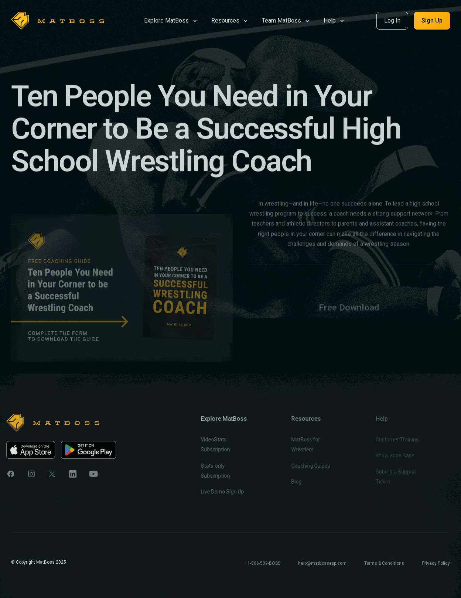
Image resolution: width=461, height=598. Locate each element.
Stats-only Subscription (204, 471)
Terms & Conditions (384, 563)
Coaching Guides (295, 466)
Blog (281, 482)
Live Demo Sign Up (211, 492)
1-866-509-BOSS (263, 563)
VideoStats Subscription (204, 444)
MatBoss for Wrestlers (290, 444)
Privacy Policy (436, 563)
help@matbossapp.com (322, 563)
